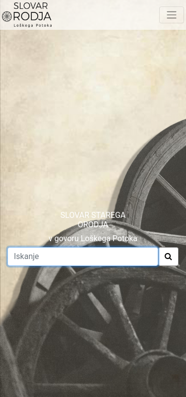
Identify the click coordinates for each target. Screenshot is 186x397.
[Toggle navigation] (171, 14)
